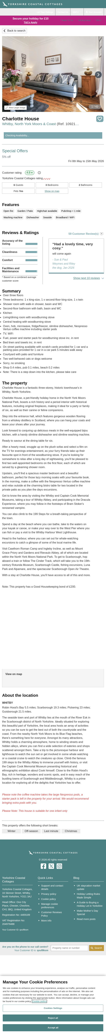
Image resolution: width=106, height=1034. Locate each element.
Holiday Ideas (84, 20)
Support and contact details (52, 887)
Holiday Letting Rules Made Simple (88, 896)
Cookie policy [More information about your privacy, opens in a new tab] (39, 1001)
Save (99, 119)
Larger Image (15, 108)
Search (98, 948)
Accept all (53, 1027)
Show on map (52, 191)
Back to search (16, 30)
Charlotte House (20, 118)
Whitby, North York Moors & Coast (41, 124)
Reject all (53, 1018)
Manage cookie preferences (49, 906)
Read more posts (86, 919)
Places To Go (67, 20)
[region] (53, 1005)
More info (46, 920)
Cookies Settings (53, 1008)
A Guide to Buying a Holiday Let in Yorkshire (89, 904)
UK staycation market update (88, 887)
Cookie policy (48, 899)
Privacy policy (48, 894)
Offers (98, 20)
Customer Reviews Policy (51, 914)
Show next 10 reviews (86, 278)
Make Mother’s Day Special (87, 912)
